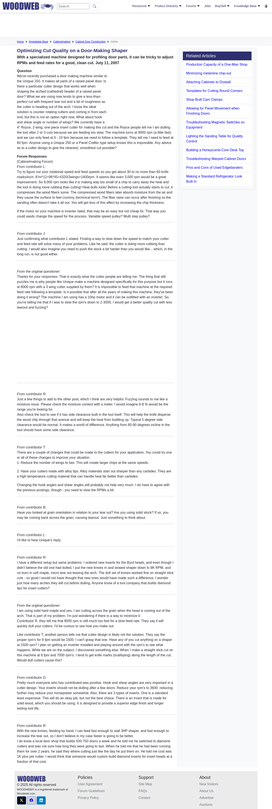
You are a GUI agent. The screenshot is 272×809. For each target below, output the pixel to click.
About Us (206, 791)
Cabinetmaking (61, 41)
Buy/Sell (222, 6)
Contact (144, 798)
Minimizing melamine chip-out (208, 73)
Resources (141, 6)
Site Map (145, 784)
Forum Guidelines (91, 791)
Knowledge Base (247, 6)
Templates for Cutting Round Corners (214, 91)
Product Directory (168, 6)
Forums (193, 6)
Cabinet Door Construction (91, 41)
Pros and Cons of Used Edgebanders (214, 167)
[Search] (73, 6)
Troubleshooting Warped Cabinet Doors (216, 159)
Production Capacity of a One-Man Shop (216, 64)
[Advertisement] (136, 25)
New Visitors (208, 784)
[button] (21, 800)
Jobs (207, 6)
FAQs (143, 791)
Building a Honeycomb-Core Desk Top (215, 150)
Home (20, 41)
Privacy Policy (88, 798)
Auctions (205, 804)
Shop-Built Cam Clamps (204, 99)
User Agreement (90, 784)
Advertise (206, 798)
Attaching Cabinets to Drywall (208, 82)
